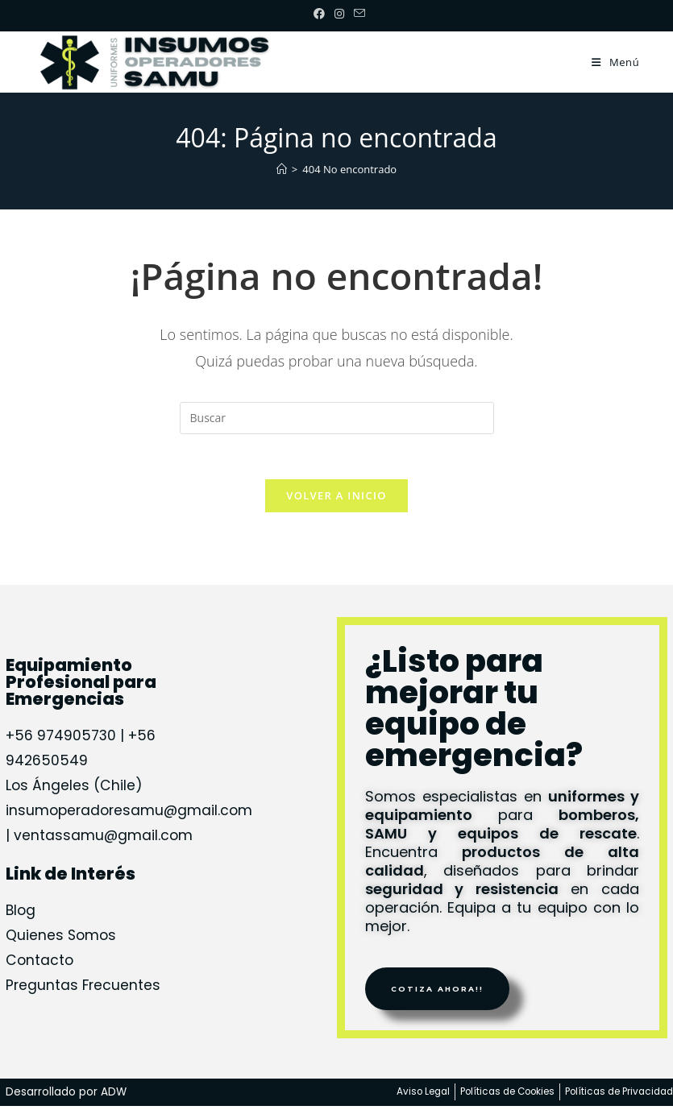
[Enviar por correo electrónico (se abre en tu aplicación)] (357, 13)
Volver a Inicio (336, 498)
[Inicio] (281, 169)
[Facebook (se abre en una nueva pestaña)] (319, 13)
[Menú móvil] (615, 62)
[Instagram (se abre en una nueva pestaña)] (339, 13)
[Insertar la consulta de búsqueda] (337, 418)
